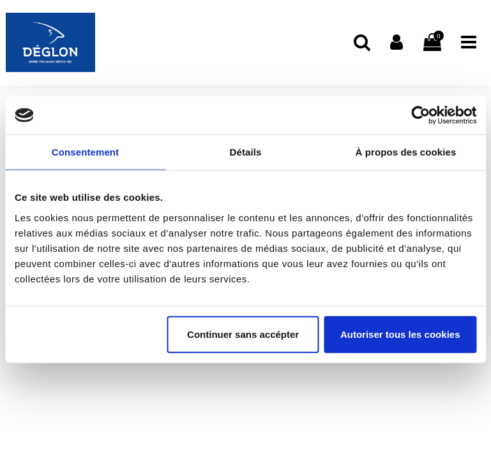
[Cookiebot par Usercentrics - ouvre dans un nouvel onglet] (420, 115)
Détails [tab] (246, 152)
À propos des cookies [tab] (406, 152)
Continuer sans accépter (243, 333)
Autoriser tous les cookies (400, 333)
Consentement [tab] (85, 152)
